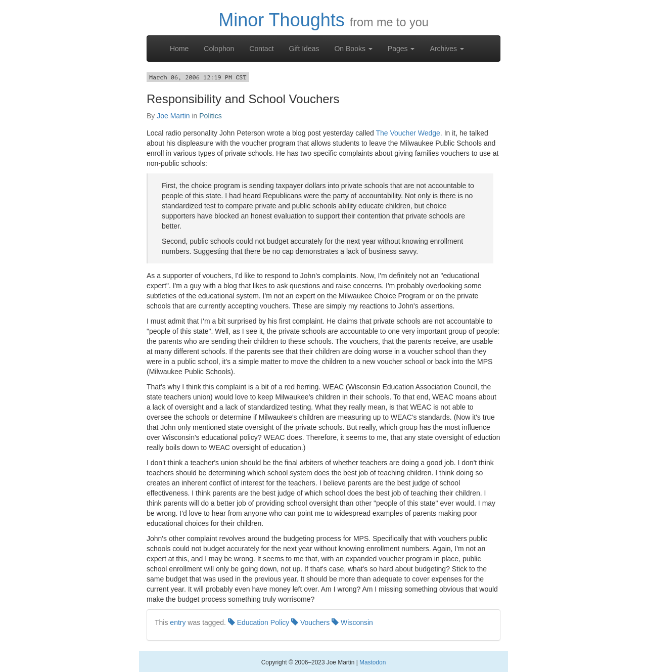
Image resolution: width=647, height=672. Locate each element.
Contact (261, 48)
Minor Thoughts (281, 20)
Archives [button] (447, 48)
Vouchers (310, 622)
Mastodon (372, 662)
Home (179, 48)
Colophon (219, 48)
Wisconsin (352, 622)
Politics (210, 116)
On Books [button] (353, 48)
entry (178, 622)
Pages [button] (401, 48)
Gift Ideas (304, 48)
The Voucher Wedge (408, 133)
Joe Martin (173, 116)
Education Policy (258, 622)
